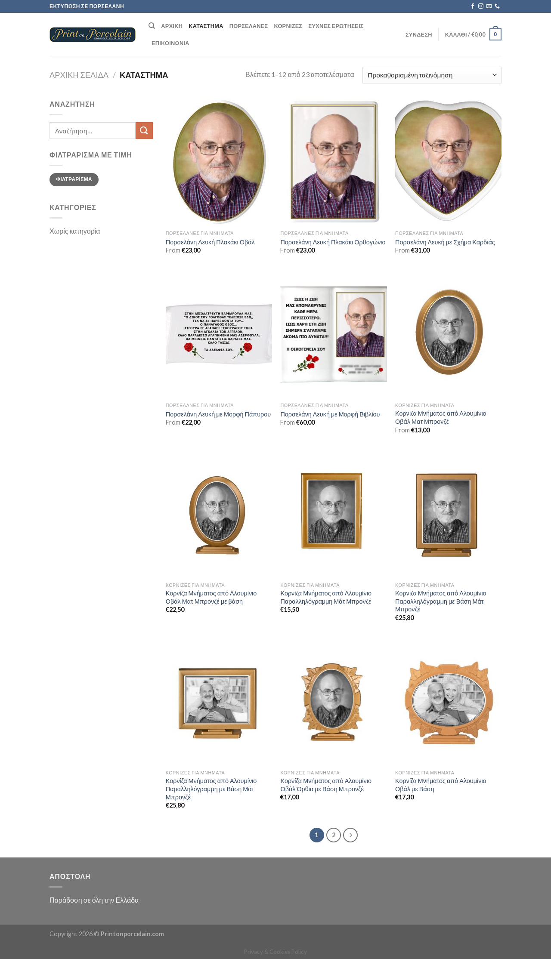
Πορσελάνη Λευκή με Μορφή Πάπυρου (218, 414)
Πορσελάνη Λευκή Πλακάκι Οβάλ (210, 242)
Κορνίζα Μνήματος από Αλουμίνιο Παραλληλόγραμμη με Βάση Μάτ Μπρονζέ (440, 601)
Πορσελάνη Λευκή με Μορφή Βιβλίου (330, 414)
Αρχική (172, 25)
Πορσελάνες (248, 25)
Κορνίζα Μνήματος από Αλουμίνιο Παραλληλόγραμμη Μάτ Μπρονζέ (325, 597)
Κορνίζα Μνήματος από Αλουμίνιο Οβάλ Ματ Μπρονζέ (440, 417)
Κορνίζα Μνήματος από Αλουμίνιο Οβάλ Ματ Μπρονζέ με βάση (211, 597)
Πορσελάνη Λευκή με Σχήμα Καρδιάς (445, 242)
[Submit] (144, 130)
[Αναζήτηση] (152, 26)
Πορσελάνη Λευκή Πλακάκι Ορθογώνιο (332, 242)
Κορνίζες (288, 25)
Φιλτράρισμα (74, 179)
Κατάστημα (206, 25)
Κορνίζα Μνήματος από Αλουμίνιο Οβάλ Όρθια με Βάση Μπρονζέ (325, 784)
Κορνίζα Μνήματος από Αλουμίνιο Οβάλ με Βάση (440, 784)
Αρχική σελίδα (79, 75)
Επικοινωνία (170, 43)
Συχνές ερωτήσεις (336, 25)
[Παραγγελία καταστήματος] (431, 75)
